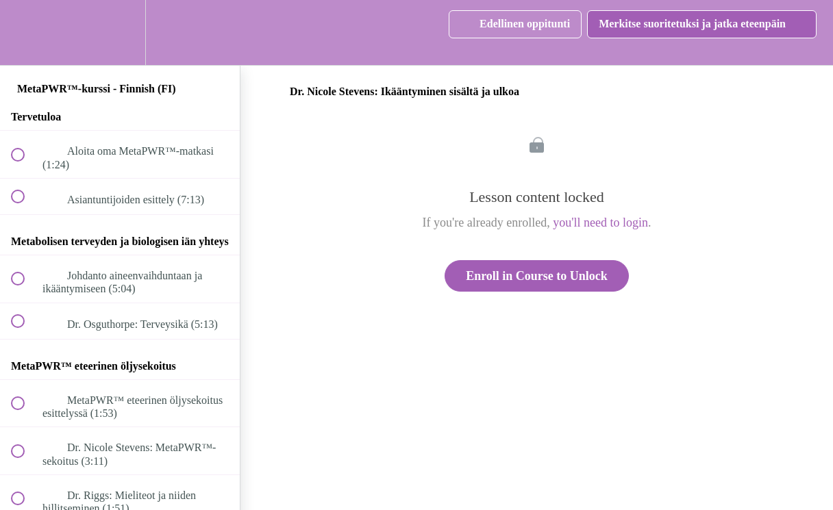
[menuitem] (120, 32)
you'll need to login (600, 222)
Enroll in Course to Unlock (537, 276)
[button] (25, 32)
